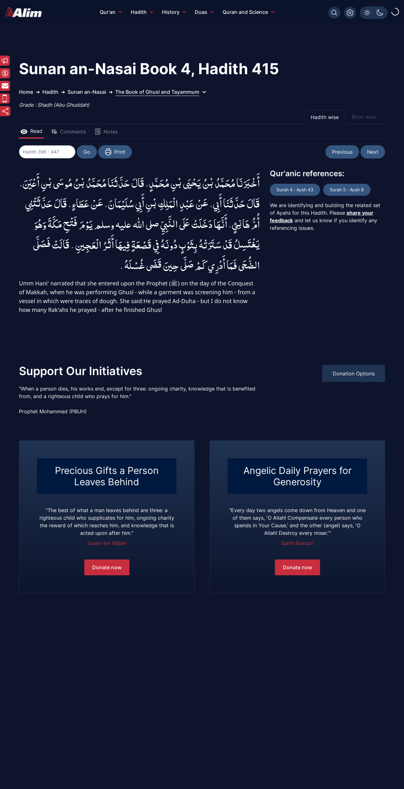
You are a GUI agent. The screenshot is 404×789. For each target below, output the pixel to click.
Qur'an (111, 12)
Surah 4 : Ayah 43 (294, 189)
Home (26, 92)
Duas (204, 12)
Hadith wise (325, 117)
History (174, 12)
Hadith (142, 12)
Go (87, 152)
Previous (342, 152)
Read (31, 131)
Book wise (364, 117)
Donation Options (354, 373)
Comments (68, 132)
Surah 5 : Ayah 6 (347, 189)
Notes (106, 132)
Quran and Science (248, 12)
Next (372, 152)
